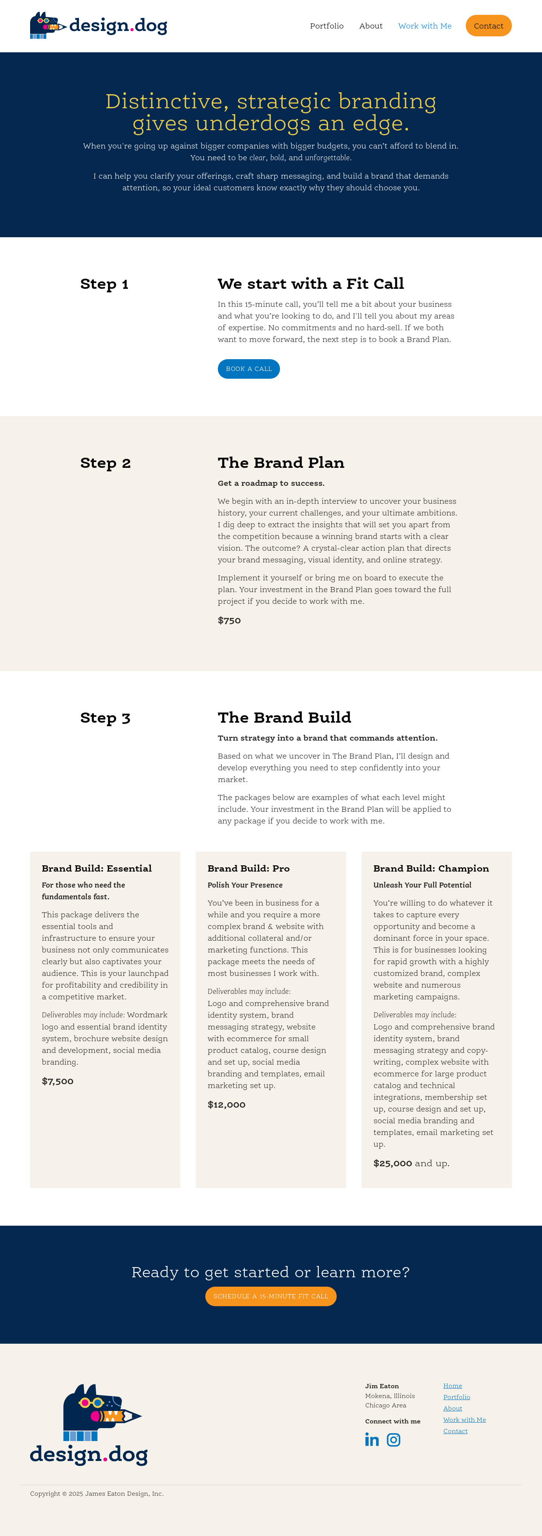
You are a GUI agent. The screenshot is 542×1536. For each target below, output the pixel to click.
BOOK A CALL (249, 368)
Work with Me (425, 25)
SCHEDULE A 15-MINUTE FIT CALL (271, 1296)
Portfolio (327, 25)
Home (452, 1385)
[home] (98, 26)
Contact (489, 25)
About (371, 25)
